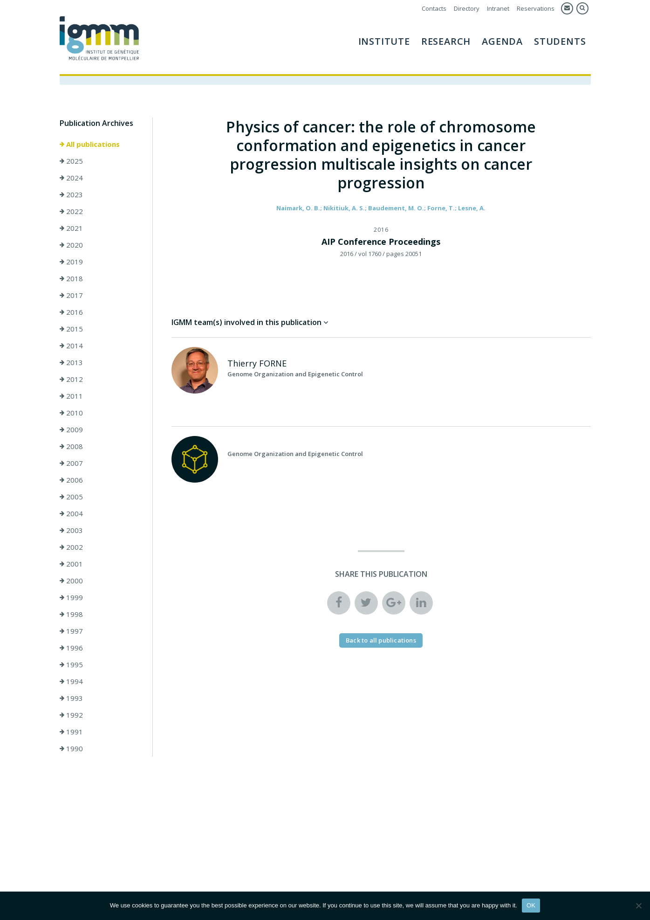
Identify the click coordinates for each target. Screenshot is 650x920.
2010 (71, 412)
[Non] (638, 905)
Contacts (434, 8)
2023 (71, 194)
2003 (71, 530)
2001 (71, 563)
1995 (71, 664)
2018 (71, 278)
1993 (71, 698)
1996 (71, 647)
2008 (71, 446)
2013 (71, 362)
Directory (466, 8)
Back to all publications (381, 640)
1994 (71, 681)
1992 (71, 714)
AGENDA (502, 41)
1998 (71, 614)
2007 (71, 463)
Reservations (535, 8)
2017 (71, 295)
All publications (90, 144)
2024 (71, 177)
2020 (71, 244)
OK (531, 905)
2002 (71, 547)
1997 (71, 631)
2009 (71, 429)
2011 (71, 396)
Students (560, 41)
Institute (384, 41)
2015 (71, 328)
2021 (71, 228)
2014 (71, 345)
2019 (71, 261)
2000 (71, 580)
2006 (71, 479)
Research (446, 41)
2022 (71, 211)
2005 (71, 496)
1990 (71, 748)
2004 (71, 513)
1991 (71, 731)
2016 (71, 312)
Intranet (498, 8)
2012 (71, 379)
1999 (71, 597)
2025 (71, 161)
